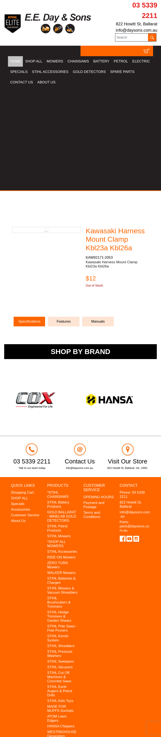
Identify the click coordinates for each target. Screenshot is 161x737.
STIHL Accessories (62, 449)
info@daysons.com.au (136, 30)
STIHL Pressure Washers (59, 551)
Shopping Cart (22, 390)
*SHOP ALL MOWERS (56, 441)
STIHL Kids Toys (60, 598)
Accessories (20, 407)
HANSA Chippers (60, 623)
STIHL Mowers (59, 433)
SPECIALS (18, 72)
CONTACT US (21, 82)
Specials (17, 401)
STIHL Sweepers (60, 559)
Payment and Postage (93, 402)
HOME (15, 61)
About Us (18, 418)
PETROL (121, 61)
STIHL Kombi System (57, 535)
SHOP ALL (33, 61)
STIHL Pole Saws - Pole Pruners (62, 526)
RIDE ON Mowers (61, 455)
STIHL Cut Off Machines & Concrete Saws (59, 574)
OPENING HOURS (98, 394)
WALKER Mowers (61, 470)
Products (57, 383)
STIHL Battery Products (58, 402)
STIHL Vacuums (60, 564)
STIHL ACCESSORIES (50, 72)
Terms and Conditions (91, 412)
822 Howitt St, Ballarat (136, 24)
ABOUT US (46, 82)
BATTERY (101, 61)
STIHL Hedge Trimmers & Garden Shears (59, 513)
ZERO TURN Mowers (57, 462)
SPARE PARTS (122, 72)
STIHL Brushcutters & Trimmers (59, 499)
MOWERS (55, 61)
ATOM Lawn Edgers (57, 616)
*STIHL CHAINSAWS (58, 392)
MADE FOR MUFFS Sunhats (60, 606)
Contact (129, 383)
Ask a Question (105, 202)
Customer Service (25, 412)
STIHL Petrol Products (57, 426)
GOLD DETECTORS (89, 72)
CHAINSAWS (78, 61)
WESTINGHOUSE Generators (62, 631)
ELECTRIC (141, 61)
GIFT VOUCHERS (61, 649)
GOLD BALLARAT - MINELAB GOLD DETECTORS (61, 413)
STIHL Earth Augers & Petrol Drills (59, 588)
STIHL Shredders (61, 543)
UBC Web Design (41, 727)
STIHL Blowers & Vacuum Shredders (62, 488)
